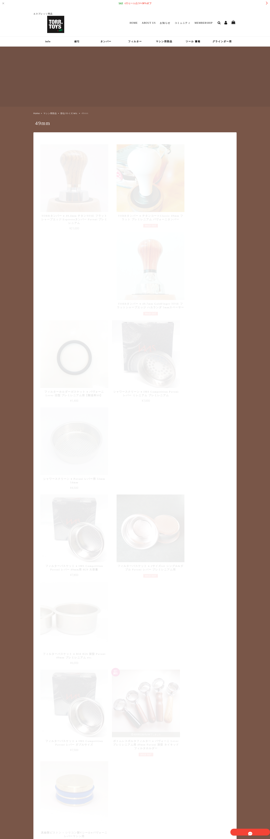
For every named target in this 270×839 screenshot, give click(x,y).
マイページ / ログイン (119, 792)
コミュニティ (182, 23)
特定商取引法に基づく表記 (195, 814)
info (48, 41)
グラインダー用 (222, 41)
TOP (152, 814)
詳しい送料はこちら (118, 707)
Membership (204, 23)
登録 (226, 783)
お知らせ (165, 23)
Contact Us (111, 797)
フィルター (135, 41)
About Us (149, 23)
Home (134, 23)
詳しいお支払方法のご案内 (114, 741)
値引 (77, 41)
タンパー (105, 41)
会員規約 (217, 814)
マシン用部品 (164, 41)
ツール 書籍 (193, 41)
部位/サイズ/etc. (69, 113)
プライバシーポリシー (169, 814)
